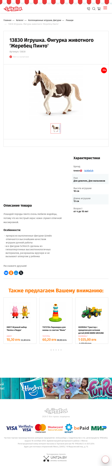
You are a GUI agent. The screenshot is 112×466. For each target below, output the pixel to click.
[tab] (55, 128)
